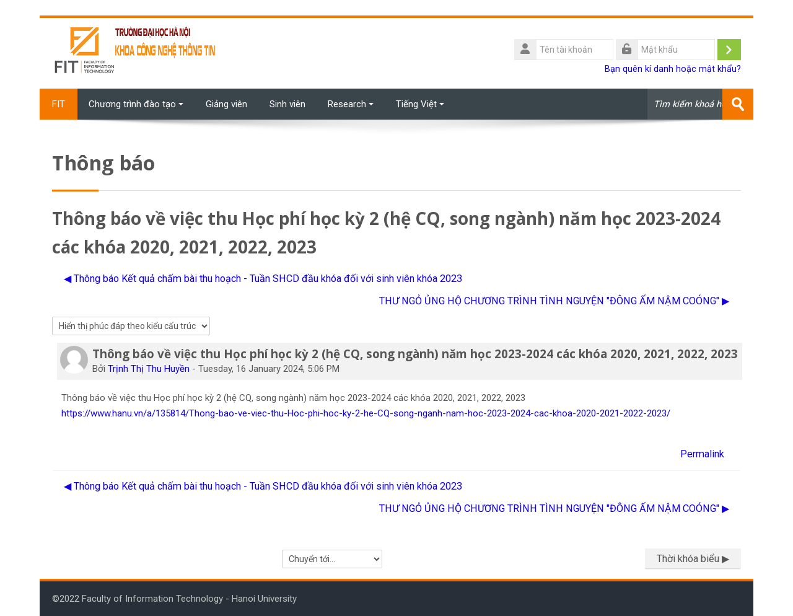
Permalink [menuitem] (702, 454)
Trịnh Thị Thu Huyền (149, 368)
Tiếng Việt (420, 104)
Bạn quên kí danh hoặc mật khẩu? (673, 69)
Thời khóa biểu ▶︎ (693, 559)
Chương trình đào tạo (136, 104)
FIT (58, 104)
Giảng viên (226, 104)
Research (351, 104)
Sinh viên (287, 104)
